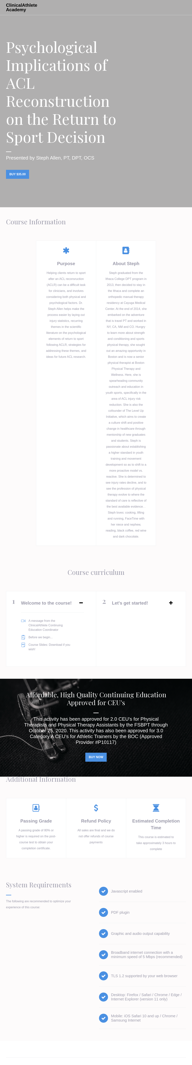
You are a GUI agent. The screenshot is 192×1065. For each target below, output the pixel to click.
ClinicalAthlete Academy (21, 7)
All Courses (117, 7)
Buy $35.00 (17, 174)
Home (9, 1043)
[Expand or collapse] (81, 600)
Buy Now (94, 754)
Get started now (168, 7)
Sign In (139, 7)
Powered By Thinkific (174, 1057)
